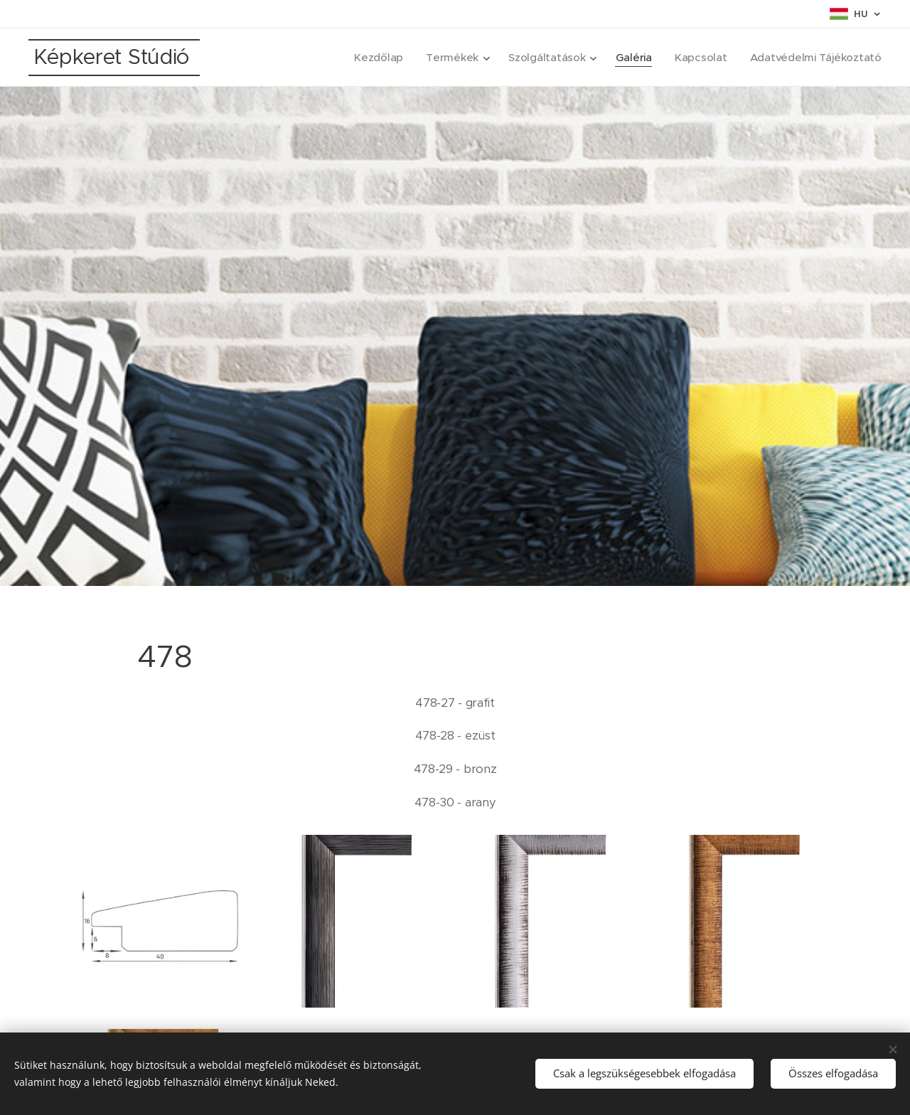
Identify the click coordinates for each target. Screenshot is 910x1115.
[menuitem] (371, 57)
